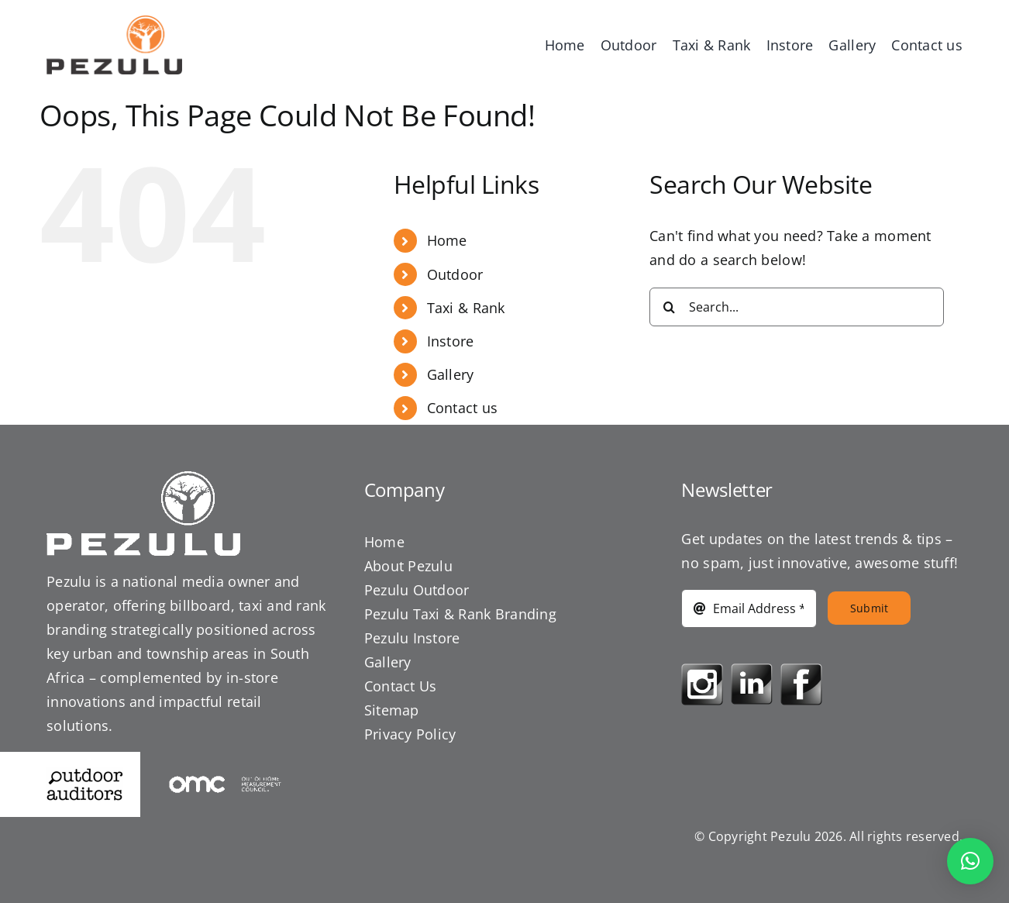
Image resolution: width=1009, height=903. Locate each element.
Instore (450, 341)
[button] (970, 861)
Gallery (450, 374)
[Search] (668, 307)
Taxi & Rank (466, 307)
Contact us (462, 407)
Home (447, 240)
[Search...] (796, 307)
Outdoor (455, 274)
